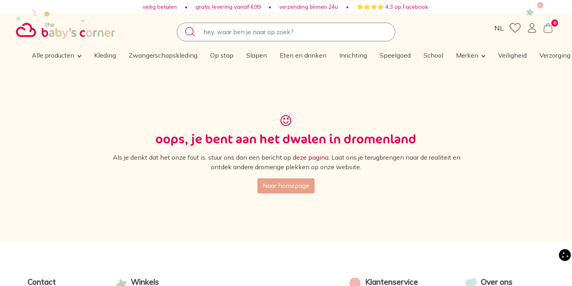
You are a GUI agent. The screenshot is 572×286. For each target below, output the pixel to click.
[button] (501, 55)
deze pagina (311, 158)
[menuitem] (105, 55)
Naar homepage (286, 186)
